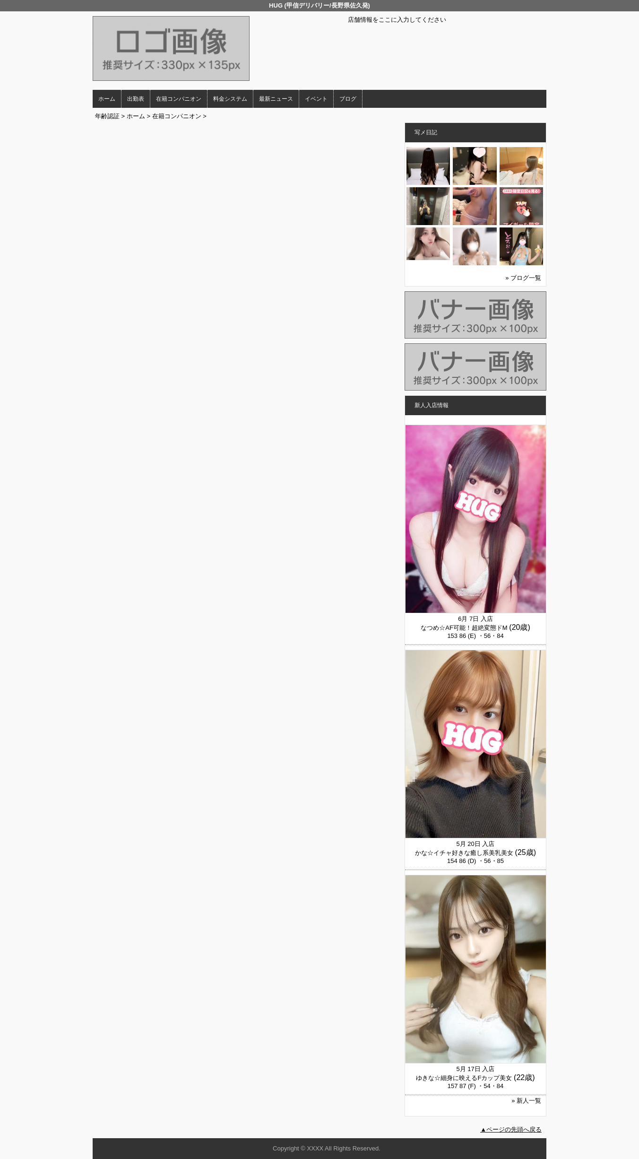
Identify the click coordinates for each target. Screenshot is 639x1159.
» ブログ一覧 (523, 277)
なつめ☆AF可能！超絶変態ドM (464, 627)
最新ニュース (276, 99)
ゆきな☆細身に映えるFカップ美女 (464, 1077)
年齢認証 (107, 116)
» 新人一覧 (526, 1100)
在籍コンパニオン (178, 99)
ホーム (106, 99)
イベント (316, 99)
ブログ (347, 99)
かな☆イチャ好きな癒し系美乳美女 (464, 852)
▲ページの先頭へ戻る (511, 1129)
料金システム (230, 99)
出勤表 (135, 99)
